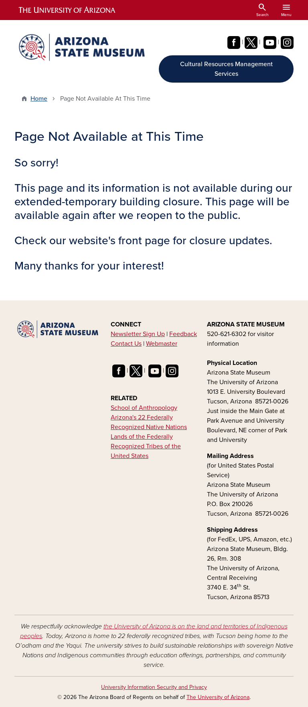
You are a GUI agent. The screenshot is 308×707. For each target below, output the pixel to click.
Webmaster (161, 344)
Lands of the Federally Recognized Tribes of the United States (146, 446)
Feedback (183, 334)
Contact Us (126, 344)
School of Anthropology (144, 408)
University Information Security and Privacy (154, 687)
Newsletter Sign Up (138, 334)
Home (38, 99)
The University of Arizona (217, 697)
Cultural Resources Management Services (226, 69)
